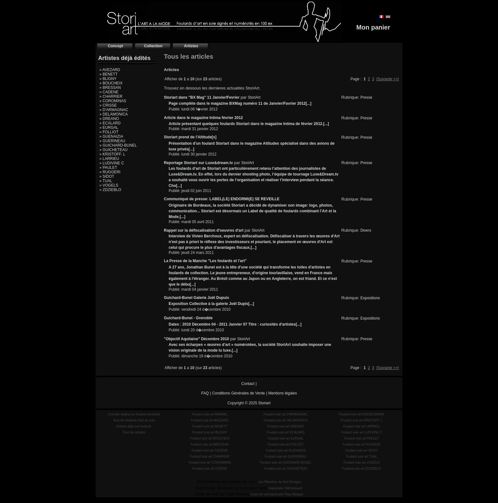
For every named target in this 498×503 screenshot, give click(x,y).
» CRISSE (108, 105)
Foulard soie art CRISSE (209, 468)
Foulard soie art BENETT (209, 426)
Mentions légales (282, 393)
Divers (365, 230)
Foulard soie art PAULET (361, 438)
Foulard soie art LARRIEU (361, 426)
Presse (366, 97)
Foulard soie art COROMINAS (209, 462)
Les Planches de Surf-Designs (280, 482)
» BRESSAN (110, 87)
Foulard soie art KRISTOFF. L (362, 420)
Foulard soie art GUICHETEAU (285, 468)
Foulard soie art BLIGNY (209, 432)
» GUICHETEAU (113, 150)
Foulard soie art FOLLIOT (285, 444)
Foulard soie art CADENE (210, 450)
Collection (153, 46)
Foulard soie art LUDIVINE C (361, 432)
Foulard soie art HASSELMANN (361, 414)
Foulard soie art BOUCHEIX (210, 438)
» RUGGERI (109, 172)
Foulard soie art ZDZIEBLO (361, 468)
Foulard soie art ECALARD (286, 432)
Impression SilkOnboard (285, 488)
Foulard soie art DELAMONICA (285, 420)
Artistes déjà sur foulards (133, 426)
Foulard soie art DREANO (285, 426)
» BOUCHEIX (111, 83)
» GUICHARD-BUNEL (118, 145)
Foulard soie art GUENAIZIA (286, 450)
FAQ (205, 393)
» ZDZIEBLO (110, 190)
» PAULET (108, 167)
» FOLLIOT (108, 132)
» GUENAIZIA (111, 136)
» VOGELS (108, 185)
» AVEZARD (109, 70)
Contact (247, 383)
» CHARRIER (111, 96)
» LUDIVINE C (111, 163)
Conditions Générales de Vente (238, 393)
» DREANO (109, 118)
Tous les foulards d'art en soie (134, 420)
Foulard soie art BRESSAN (210, 444)
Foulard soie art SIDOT (361, 450)
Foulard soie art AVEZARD (209, 420)
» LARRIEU (109, 158)
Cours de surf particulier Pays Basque (276, 494)
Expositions (370, 298)
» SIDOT (106, 176)
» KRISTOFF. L (112, 154)
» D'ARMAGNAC (113, 110)
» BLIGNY (108, 78)
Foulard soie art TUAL (361, 456)
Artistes (191, 46)
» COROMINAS (112, 101)
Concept (115, 46)
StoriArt (254, 97)
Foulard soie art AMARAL (210, 414)
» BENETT (108, 74)
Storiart (264, 403)
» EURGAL (108, 127)
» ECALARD (110, 123)
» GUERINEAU (112, 141)
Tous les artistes (134, 432)
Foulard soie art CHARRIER (209, 456)
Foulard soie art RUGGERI (361, 444)
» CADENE (108, 92)
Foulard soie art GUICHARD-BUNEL (285, 462)
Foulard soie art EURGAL (286, 438)
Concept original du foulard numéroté (134, 414)
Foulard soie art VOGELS (362, 462)
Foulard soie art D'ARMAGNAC (286, 414)
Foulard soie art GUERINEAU (286, 456)
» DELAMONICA (113, 114)
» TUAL (105, 181)
